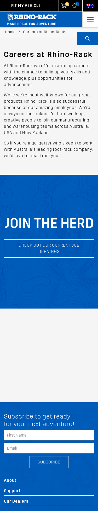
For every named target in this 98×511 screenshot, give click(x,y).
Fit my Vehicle (26, 5)
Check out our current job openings (49, 248)
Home (10, 32)
